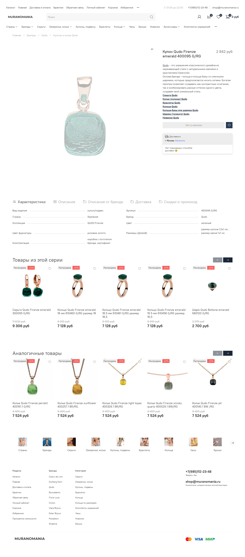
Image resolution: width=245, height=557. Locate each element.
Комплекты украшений (197, 26)
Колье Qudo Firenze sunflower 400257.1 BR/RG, (77, 404)
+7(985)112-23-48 (198, 7)
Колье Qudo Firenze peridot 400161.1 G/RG (30, 404)
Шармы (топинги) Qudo (176, 113)
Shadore (53, 524)
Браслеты (104, 26)
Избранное (127, 7)
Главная (22, 7)
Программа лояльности (24, 518)
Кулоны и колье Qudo (65, 35)
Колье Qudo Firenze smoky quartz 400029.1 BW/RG (164, 404)
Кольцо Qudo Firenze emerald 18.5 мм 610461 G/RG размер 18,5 (121, 313)
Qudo (45, 35)
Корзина (113, 7)
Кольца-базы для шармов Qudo (180, 110)
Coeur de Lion (56, 476)
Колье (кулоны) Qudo (175, 98)
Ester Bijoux (55, 513)
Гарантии (58, 7)
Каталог (10, 7)
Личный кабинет (96, 7)
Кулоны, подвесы (85, 26)
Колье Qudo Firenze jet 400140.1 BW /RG (207, 404)
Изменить (180, 140)
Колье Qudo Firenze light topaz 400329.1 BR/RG (122, 404)
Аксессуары (172, 26)
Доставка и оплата (40, 7)
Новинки (155, 26)
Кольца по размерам (86, 502)
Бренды (27, 26)
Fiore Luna (54, 497)
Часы (132, 26)
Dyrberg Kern (55, 482)
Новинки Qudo (171, 117)
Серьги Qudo (170, 95)
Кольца (119, 26)
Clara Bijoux (55, 508)
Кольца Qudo (170, 106)
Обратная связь (75, 7)
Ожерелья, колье (60, 26)
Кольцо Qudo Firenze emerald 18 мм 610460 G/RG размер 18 (77, 311)
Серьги (41, 26)
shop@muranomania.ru (225, 7)
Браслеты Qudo (171, 102)
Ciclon (52, 502)
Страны (12, 26)
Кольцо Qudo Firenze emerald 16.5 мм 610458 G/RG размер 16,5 (166, 313)
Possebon (54, 518)
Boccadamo (54, 492)
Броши (142, 26)
